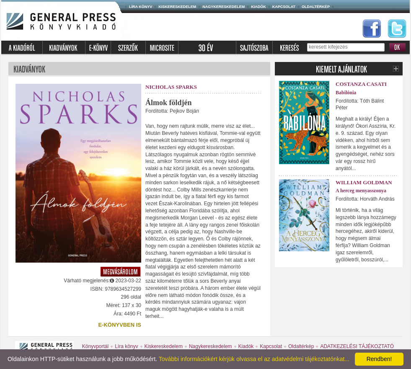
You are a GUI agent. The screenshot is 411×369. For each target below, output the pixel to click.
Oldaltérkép (316, 7)
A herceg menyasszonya (361, 191)
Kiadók (258, 7)
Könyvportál (95, 346)
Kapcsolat (283, 7)
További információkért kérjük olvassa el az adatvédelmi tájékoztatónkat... (254, 359)
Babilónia (346, 92)
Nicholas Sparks (171, 87)
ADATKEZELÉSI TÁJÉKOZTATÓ (357, 346)
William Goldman (364, 182)
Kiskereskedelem (177, 7)
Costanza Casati (361, 84)
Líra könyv (140, 7)
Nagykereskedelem (223, 7)
